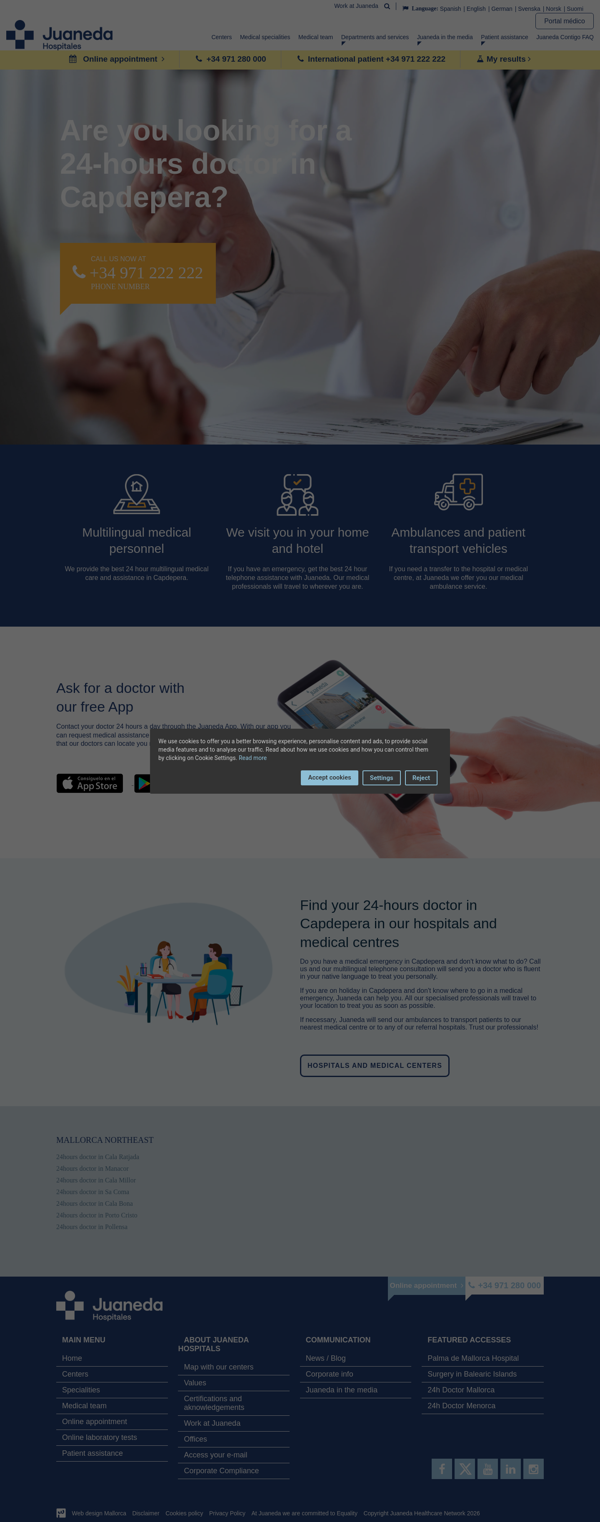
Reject (421, 778)
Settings (381, 778)
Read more (253, 758)
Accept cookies (329, 777)
